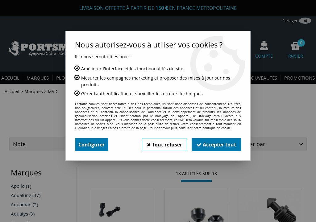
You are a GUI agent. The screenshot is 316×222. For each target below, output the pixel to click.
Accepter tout (216, 144)
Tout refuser (164, 144)
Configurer (91, 144)
